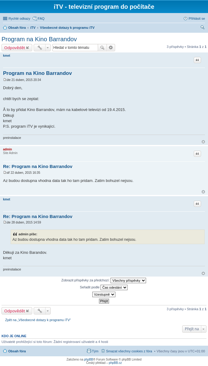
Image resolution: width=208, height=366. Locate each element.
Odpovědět (14, 47)
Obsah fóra (17, 351)
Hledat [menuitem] (202, 28)
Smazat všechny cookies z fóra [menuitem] (129, 351)
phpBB (88, 359)
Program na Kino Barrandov (39, 39)
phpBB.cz (115, 362)
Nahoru (203, 141)
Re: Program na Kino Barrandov (37, 166)
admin (7, 149)
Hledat (102, 47)
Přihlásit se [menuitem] (197, 18)
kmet (6, 55)
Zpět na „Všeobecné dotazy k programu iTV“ (38, 320)
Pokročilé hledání (111, 47)
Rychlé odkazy (19, 18)
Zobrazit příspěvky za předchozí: (103, 280)
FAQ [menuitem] (41, 18)
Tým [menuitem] (95, 351)
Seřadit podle (104, 287)
